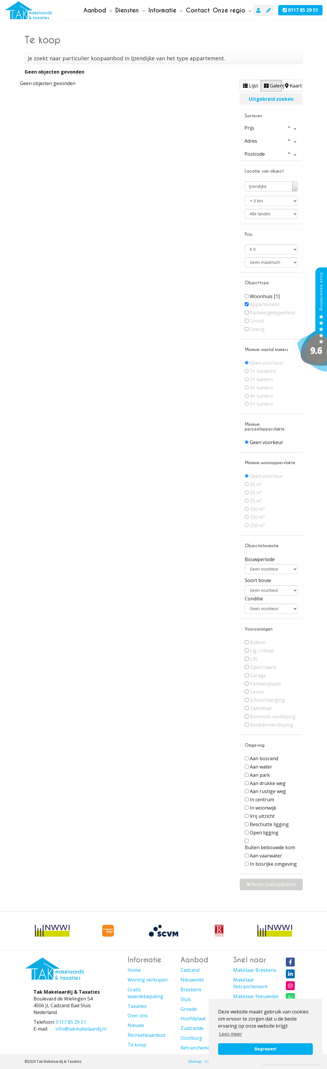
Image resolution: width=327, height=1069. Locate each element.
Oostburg (191, 1038)
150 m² (257, 517)
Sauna (257, 691)
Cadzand (190, 970)
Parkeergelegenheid (272, 312)
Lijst (250, 85)
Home (134, 970)
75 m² (256, 501)
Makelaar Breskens (254, 970)
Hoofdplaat (193, 1018)
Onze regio (232, 10)
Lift (253, 659)
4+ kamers (261, 396)
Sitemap (195, 1061)
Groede (189, 1009)
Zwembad (260, 708)
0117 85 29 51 (300, 10)
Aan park (260, 775)
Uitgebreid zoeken (271, 99)
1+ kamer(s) (263, 371)
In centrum (262, 799)
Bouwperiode (260, 559)
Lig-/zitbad (262, 650)
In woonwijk (263, 808)
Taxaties (137, 1006)
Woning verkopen (147, 980)
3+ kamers (261, 387)
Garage (258, 675)
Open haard (263, 667)
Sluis (186, 999)
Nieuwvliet (192, 980)
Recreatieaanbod (146, 1035)
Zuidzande (192, 1028)
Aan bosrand (264, 758)
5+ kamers (261, 404)
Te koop (137, 1045)
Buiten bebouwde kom (270, 847)
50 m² (256, 492)
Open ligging (264, 832)
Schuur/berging (267, 700)
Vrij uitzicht (262, 816)
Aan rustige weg (268, 791)
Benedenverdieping (271, 725)
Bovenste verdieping (273, 716)
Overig (257, 329)
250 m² (257, 525)
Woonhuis (265, 296)
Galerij (273, 85)
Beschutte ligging (269, 824)
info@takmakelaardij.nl (80, 1029)
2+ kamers (261, 379)
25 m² (256, 484)
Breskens (191, 989)
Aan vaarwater (266, 855)
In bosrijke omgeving (273, 864)
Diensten (130, 10)
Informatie (165, 10)
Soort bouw (258, 580)
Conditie (254, 598)
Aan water (261, 766)
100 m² (257, 509)
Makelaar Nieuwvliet (256, 996)
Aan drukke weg (268, 783)
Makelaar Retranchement (250, 983)
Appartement (264, 304)
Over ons (138, 1015)
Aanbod (97, 10)
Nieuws (136, 1025)
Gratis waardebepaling (145, 993)
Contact (198, 10)
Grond (257, 321)
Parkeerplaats (265, 683)
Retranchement (198, 1047)
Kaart (293, 85)
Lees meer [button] (230, 1034)
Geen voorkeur (266, 363)
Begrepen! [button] (265, 1049)
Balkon (257, 642)
